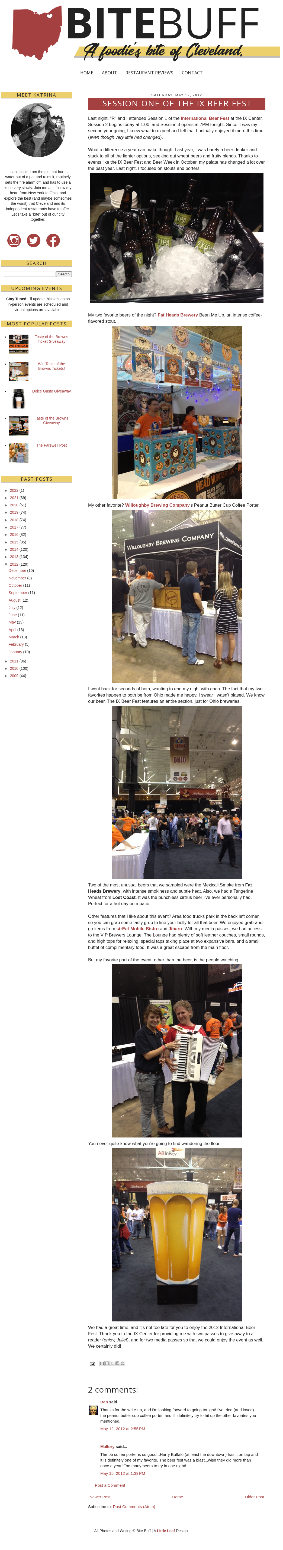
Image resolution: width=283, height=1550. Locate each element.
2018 (14, 520)
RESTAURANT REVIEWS (149, 73)
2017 (14, 527)
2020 (14, 505)
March (14, 637)
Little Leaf (166, 1531)
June (13, 615)
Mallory (107, 1446)
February (16, 644)
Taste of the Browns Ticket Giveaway (51, 339)
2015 (14, 542)
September (18, 593)
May (12, 622)
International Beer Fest (205, 118)
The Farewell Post (51, 445)
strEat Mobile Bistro (138, 928)
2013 (14, 557)
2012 (14, 564)
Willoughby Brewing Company (157, 505)
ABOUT (109, 73)
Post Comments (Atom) (134, 1506)
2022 (14, 490)
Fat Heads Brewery (178, 314)
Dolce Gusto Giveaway (51, 391)
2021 (14, 498)
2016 (14, 534)
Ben (104, 1402)
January (15, 652)
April (12, 630)
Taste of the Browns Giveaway (51, 420)
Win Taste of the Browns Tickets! (51, 366)
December (17, 570)
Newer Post (100, 1497)
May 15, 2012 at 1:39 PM (122, 1473)
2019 (14, 512)
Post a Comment (110, 1485)
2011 (14, 661)
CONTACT (192, 73)
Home (177, 1497)
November (17, 578)
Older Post (254, 1497)
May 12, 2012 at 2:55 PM (122, 1428)
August (15, 600)
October (15, 585)
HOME (86, 73)
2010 (14, 668)
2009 (14, 676)
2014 (14, 549)
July (12, 607)
